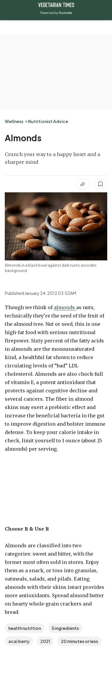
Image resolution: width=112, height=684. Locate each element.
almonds (65, 307)
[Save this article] (100, 184)
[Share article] (83, 184)
